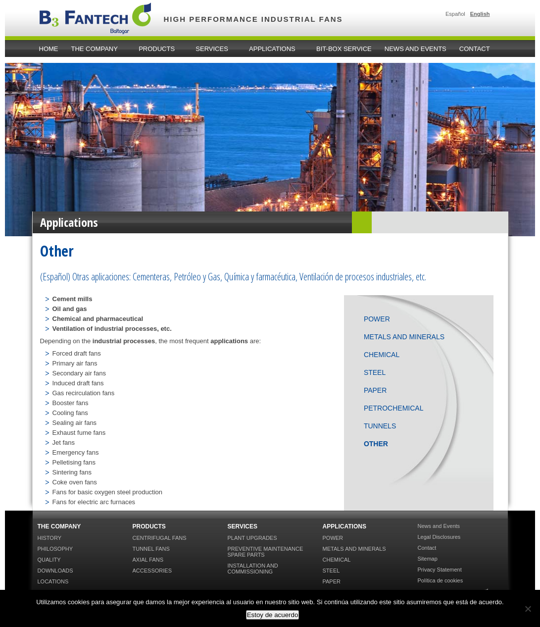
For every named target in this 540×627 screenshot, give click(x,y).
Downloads (55, 571)
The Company (96, 49)
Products (158, 49)
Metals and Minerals (404, 337)
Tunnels (380, 426)
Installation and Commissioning (253, 569)
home (48, 48)
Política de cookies (440, 580)
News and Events (415, 48)
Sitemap (428, 559)
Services (213, 49)
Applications (274, 49)
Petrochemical (394, 408)
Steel (375, 372)
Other (376, 444)
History (50, 538)
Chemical (381, 355)
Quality (49, 560)
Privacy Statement (440, 570)
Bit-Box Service (344, 48)
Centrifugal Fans (160, 538)
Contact (474, 48)
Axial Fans (148, 560)
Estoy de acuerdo (272, 615)
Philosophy (55, 549)
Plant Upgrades (252, 538)
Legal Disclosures (439, 537)
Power (377, 319)
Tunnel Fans (151, 549)
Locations (53, 581)
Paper (375, 390)
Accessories (152, 571)
